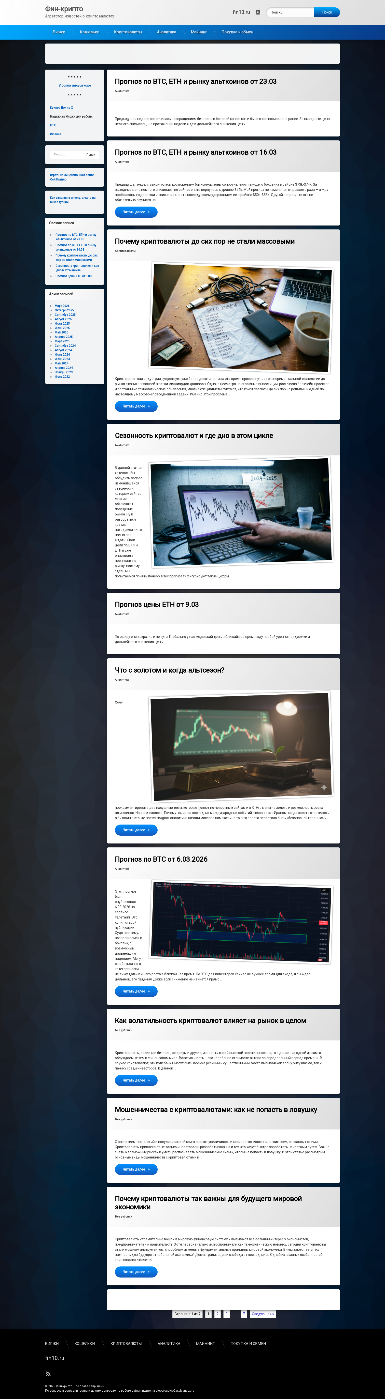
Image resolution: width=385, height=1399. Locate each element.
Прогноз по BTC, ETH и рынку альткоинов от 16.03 (196, 149)
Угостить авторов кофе (75, 82)
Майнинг (199, 28)
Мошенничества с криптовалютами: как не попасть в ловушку (216, 1106)
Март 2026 (62, 302)
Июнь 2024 (62, 355)
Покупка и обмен (237, 28)
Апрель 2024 (64, 364)
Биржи (59, 28)
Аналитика (166, 28)
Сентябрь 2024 (65, 342)
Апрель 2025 (64, 333)
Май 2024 (61, 359)
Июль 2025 (62, 320)
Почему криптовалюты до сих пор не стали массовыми (205, 238)
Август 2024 (63, 346)
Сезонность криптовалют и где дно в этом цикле (194, 432)
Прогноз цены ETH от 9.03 (157, 601)
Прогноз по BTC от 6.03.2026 (161, 856)
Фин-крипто (64, 1382)
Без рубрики (123, 1026)
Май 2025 (61, 329)
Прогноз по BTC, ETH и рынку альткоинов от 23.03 (196, 78)
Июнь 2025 (62, 324)
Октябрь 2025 (64, 306)
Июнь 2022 (62, 373)
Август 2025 (63, 315)
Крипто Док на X (61, 104)
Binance (55, 130)
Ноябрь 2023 (64, 368)
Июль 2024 (62, 351)
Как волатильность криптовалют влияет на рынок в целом (210, 1017)
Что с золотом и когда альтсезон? (169, 666)
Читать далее (140, 208)
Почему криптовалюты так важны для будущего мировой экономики (208, 1199)
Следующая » (263, 1310)
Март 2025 (62, 337)
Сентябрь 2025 (65, 311)
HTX (53, 121)
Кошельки (89, 28)
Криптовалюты (128, 28)
